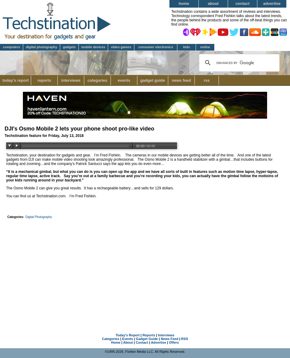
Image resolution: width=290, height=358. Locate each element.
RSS (207, 80)
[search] (238, 62)
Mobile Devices (93, 47)
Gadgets (69, 47)
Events (124, 80)
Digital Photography (41, 47)
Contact (242, 3)
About (213, 3)
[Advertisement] (145, 266)
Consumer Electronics (155, 47)
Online (205, 47)
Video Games (121, 47)
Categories (99, 80)
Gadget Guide (152, 80)
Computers (11, 47)
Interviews (71, 80)
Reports (44, 80)
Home (184, 3)
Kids (186, 47)
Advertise (272, 3)
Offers (174, 342)
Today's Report (15, 80)
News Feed (181, 80)
